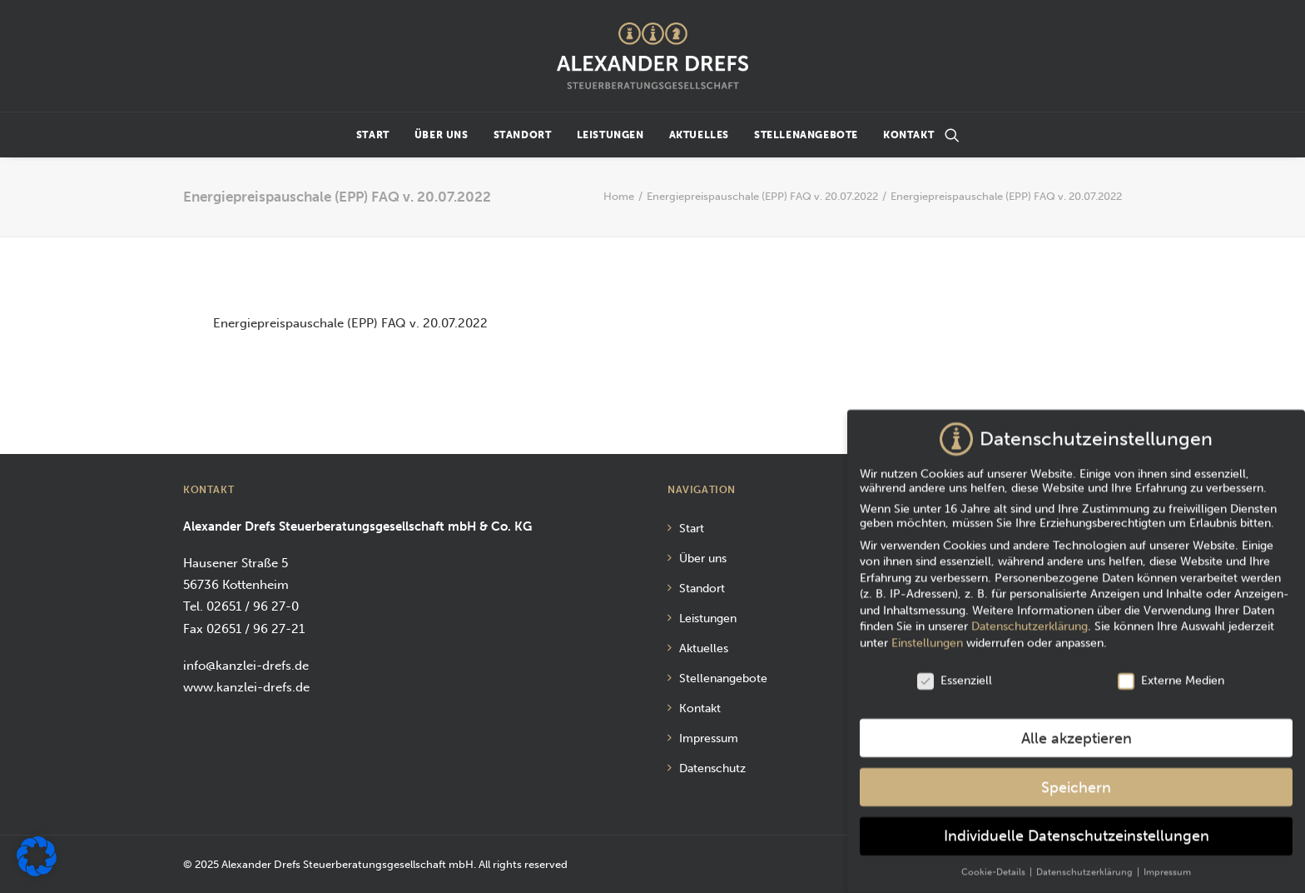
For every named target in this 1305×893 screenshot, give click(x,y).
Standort (523, 135)
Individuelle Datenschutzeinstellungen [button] (1076, 828)
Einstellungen (927, 634)
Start (373, 135)
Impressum (708, 738)
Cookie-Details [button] (994, 864)
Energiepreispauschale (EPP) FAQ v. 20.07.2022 (762, 196)
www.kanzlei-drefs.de (246, 687)
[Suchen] (952, 134)
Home (618, 196)
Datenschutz (712, 768)
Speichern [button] (1076, 779)
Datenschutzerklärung (1029, 618)
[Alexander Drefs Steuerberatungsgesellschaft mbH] (652, 55)
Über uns (441, 135)
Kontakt (908, 135)
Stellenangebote (806, 135)
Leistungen (610, 135)
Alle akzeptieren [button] (1076, 730)
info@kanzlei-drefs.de (246, 665)
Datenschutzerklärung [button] (1085, 864)
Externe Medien (1171, 672)
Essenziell (954, 672)
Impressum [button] (1167, 864)
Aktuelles (699, 135)
